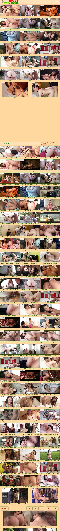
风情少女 (50, 11)
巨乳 (30, 24)
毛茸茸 (50, 24)
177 (49, 508)
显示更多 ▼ (4, 508)
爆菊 (30, 75)
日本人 (10, 11)
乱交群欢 (30, 62)
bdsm (50, 62)
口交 (30, 11)
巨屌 (50, 37)
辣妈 (10, 24)
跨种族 (30, 49)
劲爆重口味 (30, 37)
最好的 (44, 143)
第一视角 (10, 37)
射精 (10, 49)
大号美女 (10, 62)
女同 (50, 49)
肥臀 (10, 75)
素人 (45, 90)
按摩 (15, 90)
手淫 (50, 75)
